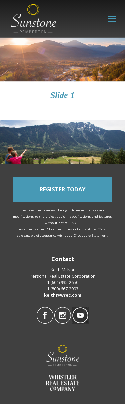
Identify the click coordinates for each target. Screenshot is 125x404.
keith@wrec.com (62, 295)
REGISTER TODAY (62, 189)
